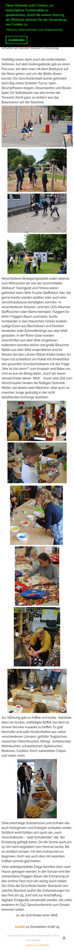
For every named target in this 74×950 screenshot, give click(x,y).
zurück (20, 927)
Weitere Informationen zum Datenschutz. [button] (35, 29)
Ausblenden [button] (16, 40)
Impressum (31, 945)
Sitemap (44, 945)
